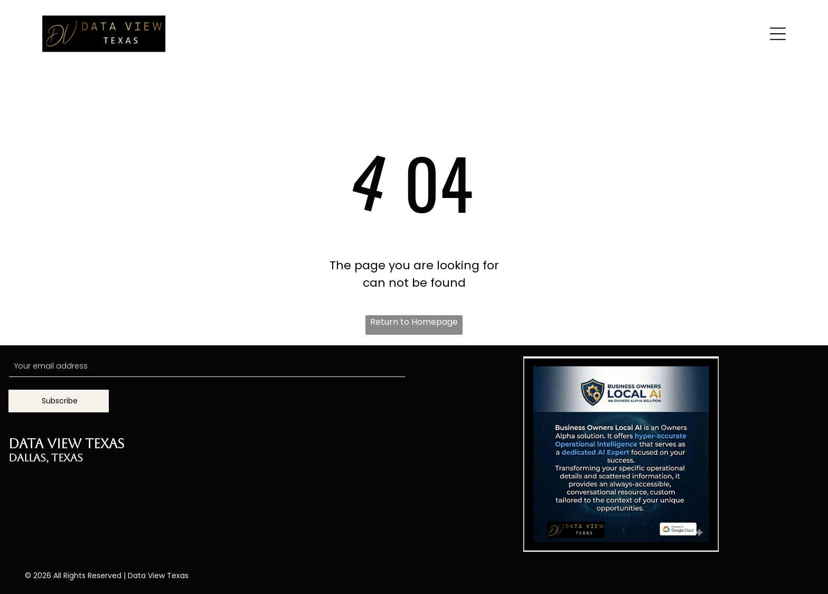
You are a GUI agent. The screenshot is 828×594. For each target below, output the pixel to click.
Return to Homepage (414, 322)
